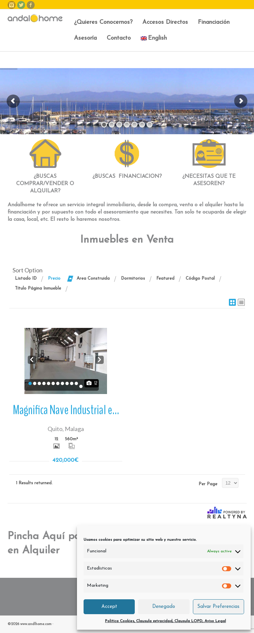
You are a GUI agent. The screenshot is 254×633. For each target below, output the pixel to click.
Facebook (31, 5)
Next (99, 359)
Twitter (21, 5)
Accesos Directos (165, 22)
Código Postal (200, 278)
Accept (109, 606)
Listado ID (26, 278)
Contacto (119, 38)
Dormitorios (133, 278)
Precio (54, 278)
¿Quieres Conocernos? (103, 22)
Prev (32, 359)
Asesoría (85, 38)
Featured (165, 278)
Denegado (163, 606)
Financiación (214, 22)
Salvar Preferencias (218, 606)
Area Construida (93, 278)
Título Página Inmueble (38, 288)
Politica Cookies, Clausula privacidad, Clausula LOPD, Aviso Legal (165, 621)
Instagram (12, 5)
